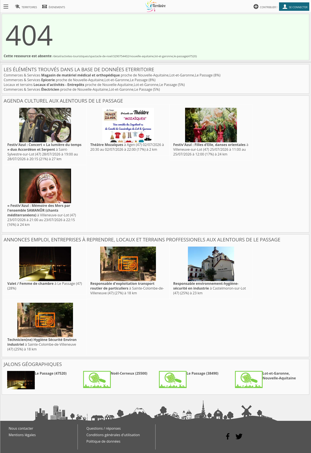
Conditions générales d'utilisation (113, 434)
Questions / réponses (103, 428)
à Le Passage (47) (44, 283)
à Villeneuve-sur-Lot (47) (41, 210)
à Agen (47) (116, 144)
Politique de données (103, 441)
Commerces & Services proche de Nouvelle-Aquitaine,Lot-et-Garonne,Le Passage (109, 75)
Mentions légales (22, 434)
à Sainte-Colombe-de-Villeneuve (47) (127, 288)
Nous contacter (21, 428)
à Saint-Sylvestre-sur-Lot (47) (44, 149)
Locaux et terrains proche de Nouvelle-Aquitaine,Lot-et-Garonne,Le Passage (91, 84)
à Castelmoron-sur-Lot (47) (209, 288)
